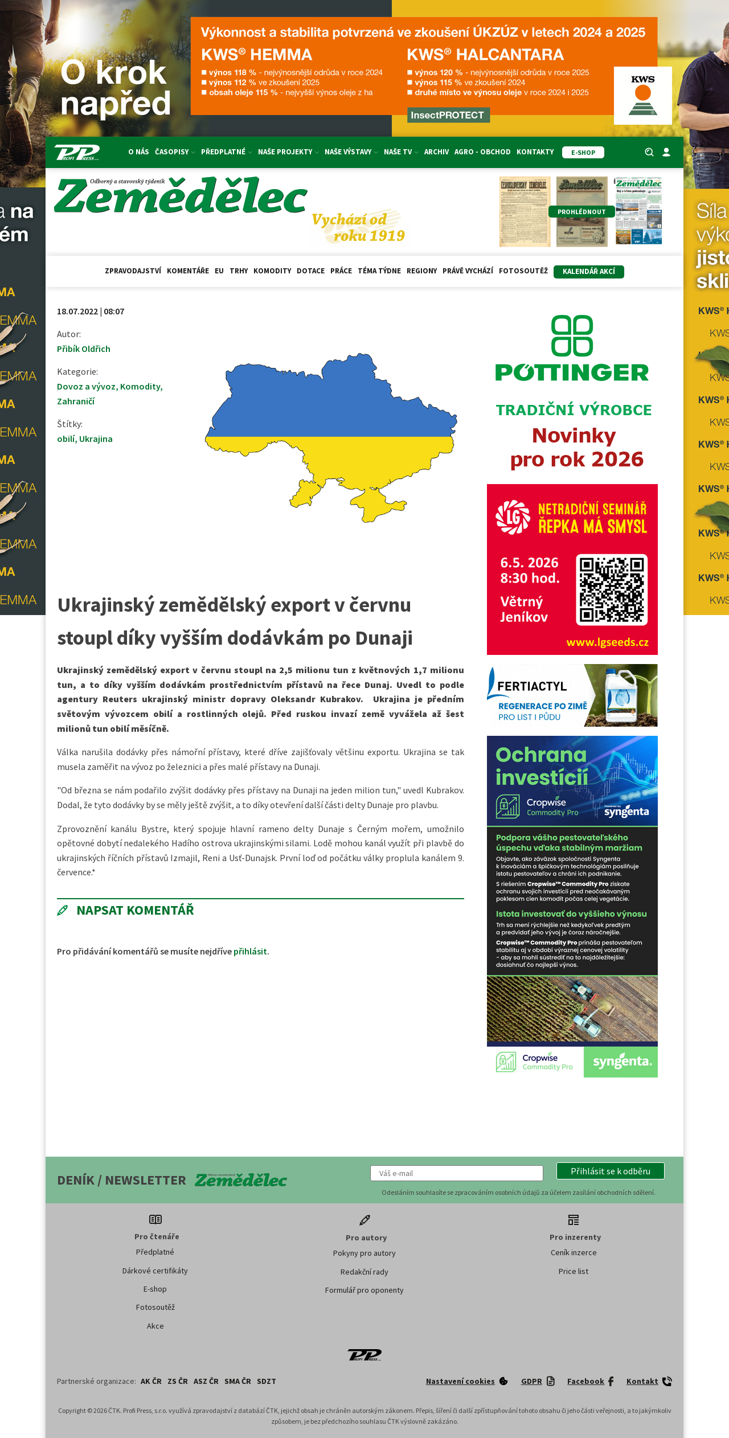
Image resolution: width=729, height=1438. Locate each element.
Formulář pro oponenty (364, 1290)
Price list (573, 1271)
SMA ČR (237, 1381)
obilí (66, 438)
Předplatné (226, 152)
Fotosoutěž (523, 271)
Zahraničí (76, 401)
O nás (138, 152)
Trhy (239, 271)
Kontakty (535, 152)
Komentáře (188, 271)
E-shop (155, 1289)
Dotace (311, 271)
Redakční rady (364, 1272)
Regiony (422, 271)
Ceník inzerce (574, 1252)
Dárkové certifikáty (155, 1270)
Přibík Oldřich (83, 348)
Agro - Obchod (482, 152)
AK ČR (151, 1381)
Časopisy (175, 152)
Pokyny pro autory (364, 1253)
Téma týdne (379, 271)
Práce (341, 271)
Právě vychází (468, 271)
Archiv (436, 152)
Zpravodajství (133, 271)
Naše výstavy (351, 152)
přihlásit (250, 951)
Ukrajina (96, 438)
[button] (610, 1170)
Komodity (272, 271)
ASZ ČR (206, 1381)
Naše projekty (288, 152)
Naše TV (401, 152)
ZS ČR (177, 1381)
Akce (155, 1326)
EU (219, 271)
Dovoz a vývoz (86, 386)
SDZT (266, 1381)
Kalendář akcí (589, 271)
